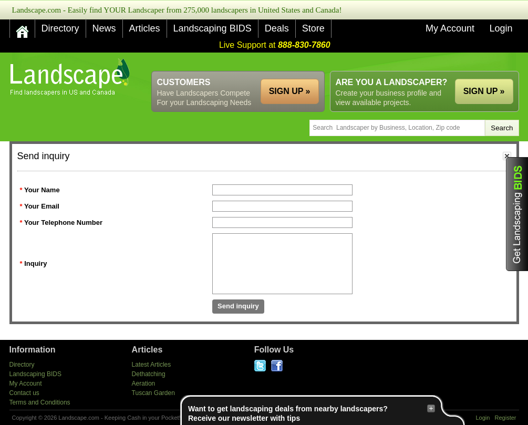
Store (313, 28)
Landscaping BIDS (212, 28)
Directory (60, 28)
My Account (450, 28)
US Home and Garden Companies (71, 77)
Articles (144, 28)
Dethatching (148, 374)
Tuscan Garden (153, 393)
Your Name (42, 190)
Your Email (41, 206)
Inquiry (35, 263)
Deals (277, 28)
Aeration (144, 383)
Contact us (24, 393)
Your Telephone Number (63, 222)
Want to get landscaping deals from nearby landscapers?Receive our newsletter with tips (311, 413)
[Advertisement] (328, 62)
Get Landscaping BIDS (517, 214)
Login (500, 28)
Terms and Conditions (39, 402)
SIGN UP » (484, 91)
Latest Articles (151, 364)
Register (505, 417)
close (507, 156)
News (104, 28)
